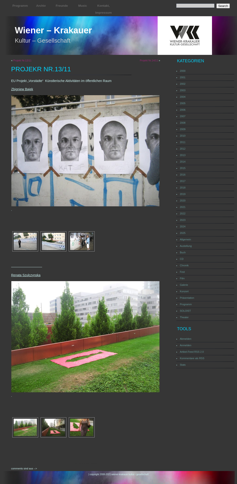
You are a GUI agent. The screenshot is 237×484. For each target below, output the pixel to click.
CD (182, 259)
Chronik (184, 265)
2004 (182, 96)
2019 (182, 194)
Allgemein (185, 239)
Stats (183, 364)
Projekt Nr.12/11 (22, 60)
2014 (182, 161)
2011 (182, 142)
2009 (182, 129)
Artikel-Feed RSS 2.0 (192, 351)
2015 (182, 168)
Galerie (184, 284)
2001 (182, 77)
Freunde (62, 5)
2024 (182, 226)
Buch (183, 252)
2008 (182, 122)
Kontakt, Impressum (103, 9)
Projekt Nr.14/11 (149, 60)
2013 (182, 155)
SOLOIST (185, 310)
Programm (20, 5)
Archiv (41, 5)
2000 (182, 70)
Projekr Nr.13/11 (41, 69)
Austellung (186, 246)
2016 (182, 174)
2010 (182, 135)
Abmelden (185, 338)
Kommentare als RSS (192, 358)
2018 (182, 187)
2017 (182, 181)
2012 (182, 148)
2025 (182, 233)
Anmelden (185, 345)
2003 (182, 90)
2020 (182, 200)
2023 (182, 220)
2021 (182, 207)
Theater (184, 317)
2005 (182, 103)
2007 (182, 116)
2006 (182, 109)
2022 (182, 213)
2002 (182, 83)
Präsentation (187, 297)
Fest (182, 271)
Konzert (184, 291)
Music (82, 5)
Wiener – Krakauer (53, 30)
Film (182, 278)
